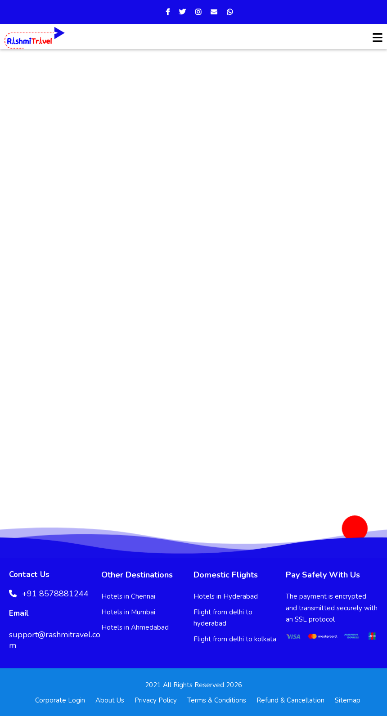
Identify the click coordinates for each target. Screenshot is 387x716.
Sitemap (347, 700)
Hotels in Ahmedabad (135, 627)
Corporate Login (60, 700)
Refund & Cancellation (290, 700)
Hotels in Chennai (128, 596)
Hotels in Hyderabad (226, 596)
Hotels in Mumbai (128, 612)
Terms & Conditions (216, 700)
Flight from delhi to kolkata (235, 639)
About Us (109, 700)
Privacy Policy (156, 700)
